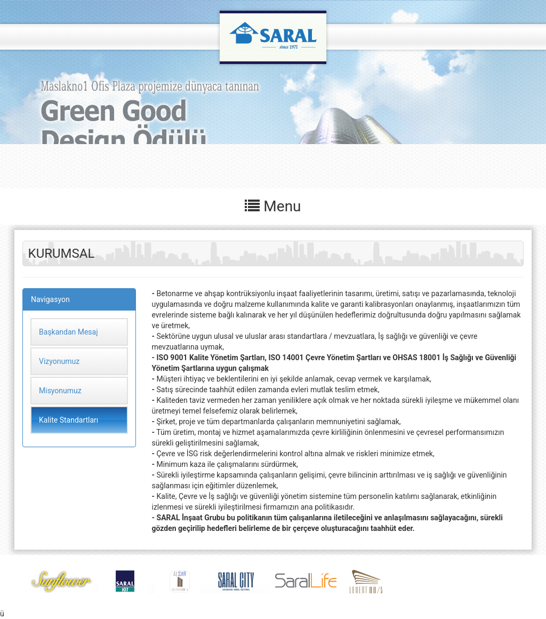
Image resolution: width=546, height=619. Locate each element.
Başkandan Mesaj (68, 332)
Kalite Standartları (68, 420)
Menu (273, 206)
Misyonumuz (60, 390)
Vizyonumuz (59, 361)
